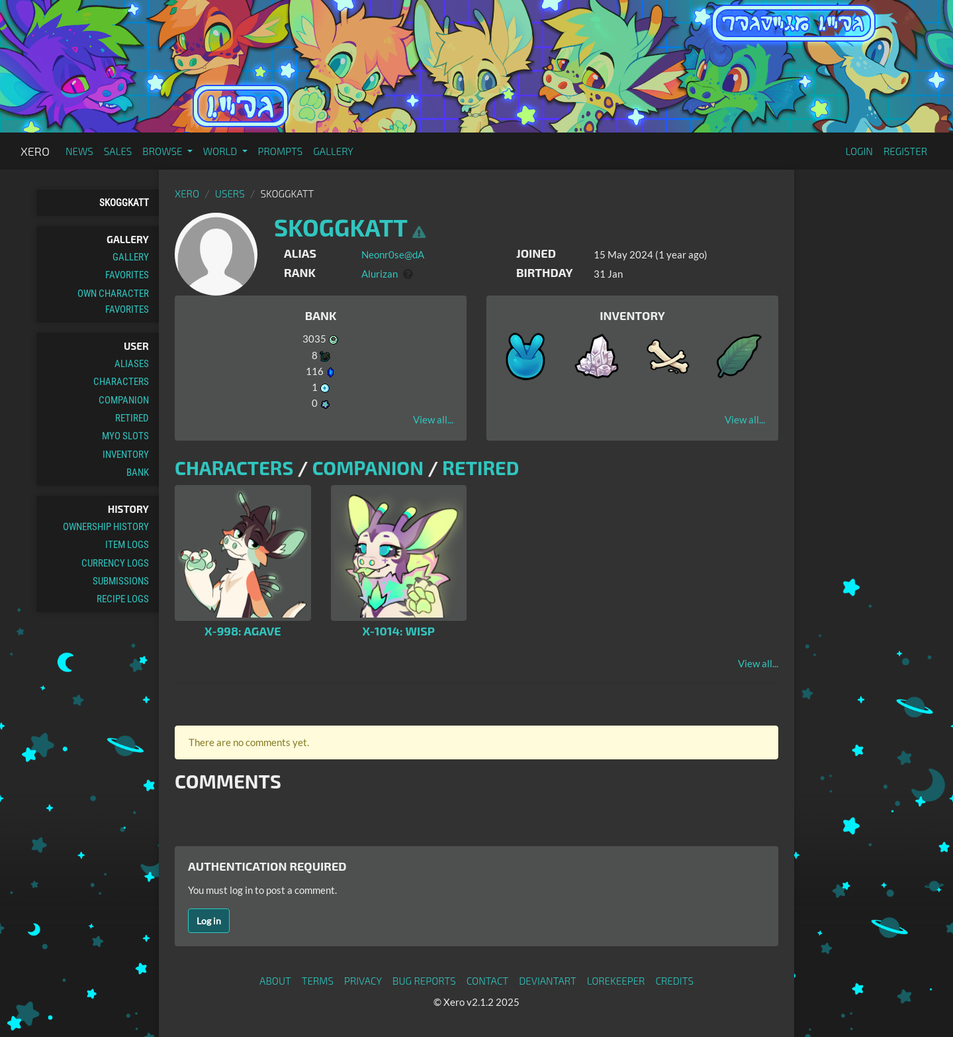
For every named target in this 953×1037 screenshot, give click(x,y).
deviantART (547, 981)
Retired (132, 418)
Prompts (280, 151)
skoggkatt (124, 203)
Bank (137, 472)
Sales (118, 151)
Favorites (127, 275)
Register (905, 151)
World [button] (221, 151)
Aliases (131, 364)
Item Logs (127, 545)
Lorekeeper (616, 981)
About (275, 981)
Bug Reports (424, 981)
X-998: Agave (242, 631)
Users (230, 193)
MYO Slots (125, 436)
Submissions (121, 581)
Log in (209, 920)
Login (859, 151)
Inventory (126, 455)
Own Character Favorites (113, 301)
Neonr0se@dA (392, 254)
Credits (674, 981)
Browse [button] (163, 151)
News (79, 151)
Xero (35, 151)
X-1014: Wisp (399, 631)
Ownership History (106, 527)
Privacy (363, 981)
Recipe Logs (123, 599)
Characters (121, 382)
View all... (433, 419)
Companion (124, 400)
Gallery (333, 151)
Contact (488, 981)
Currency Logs (115, 563)
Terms (318, 981)
